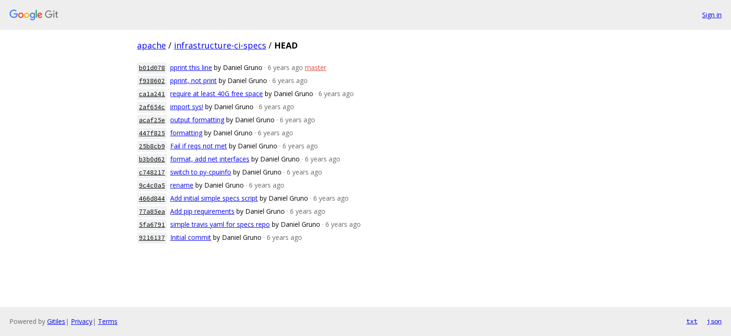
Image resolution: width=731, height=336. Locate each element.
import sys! (186, 106)
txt (691, 321)
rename (181, 185)
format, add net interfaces (209, 158)
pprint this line (191, 67)
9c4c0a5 (152, 185)
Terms (107, 321)
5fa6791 (152, 225)
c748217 (152, 172)
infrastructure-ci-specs (220, 45)
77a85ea (152, 212)
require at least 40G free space (216, 93)
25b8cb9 (152, 146)
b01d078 (152, 68)
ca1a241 (152, 94)
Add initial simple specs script (214, 198)
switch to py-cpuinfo (200, 172)
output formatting (197, 119)
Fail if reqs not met (198, 145)
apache (151, 45)
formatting (186, 132)
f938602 (152, 81)
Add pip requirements (202, 211)
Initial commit (190, 237)
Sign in (712, 14)
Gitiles (56, 321)
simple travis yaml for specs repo (220, 224)
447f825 (152, 133)
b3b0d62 (152, 159)
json (714, 321)
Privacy (81, 321)
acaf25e (152, 120)
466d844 (152, 199)
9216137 (152, 238)
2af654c (152, 107)
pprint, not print (193, 80)
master (315, 67)
